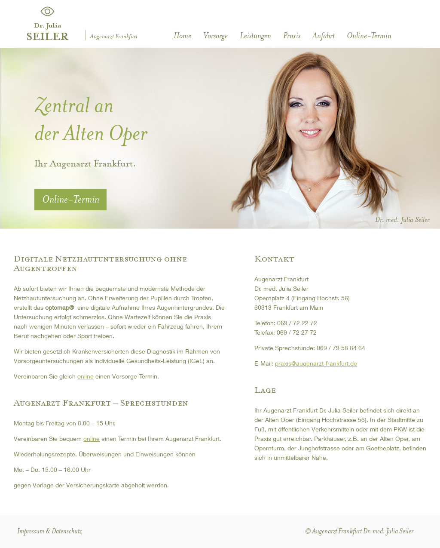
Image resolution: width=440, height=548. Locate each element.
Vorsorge (215, 36)
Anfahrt (323, 36)
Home (182, 36)
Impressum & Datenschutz (49, 531)
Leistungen (255, 36)
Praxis (291, 36)
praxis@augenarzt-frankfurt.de (316, 363)
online (85, 376)
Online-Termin (369, 36)
